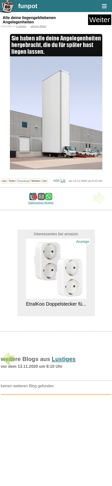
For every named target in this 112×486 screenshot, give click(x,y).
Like (4, 180)
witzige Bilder (38, 26)
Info (44, 180)
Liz (62, 180)
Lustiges (21, 26)
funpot (27, 6)
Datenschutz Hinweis (40, 202)
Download (24, 180)
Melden (36, 180)
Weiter (99, 20)
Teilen (12, 180)
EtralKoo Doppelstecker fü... (56, 304)
